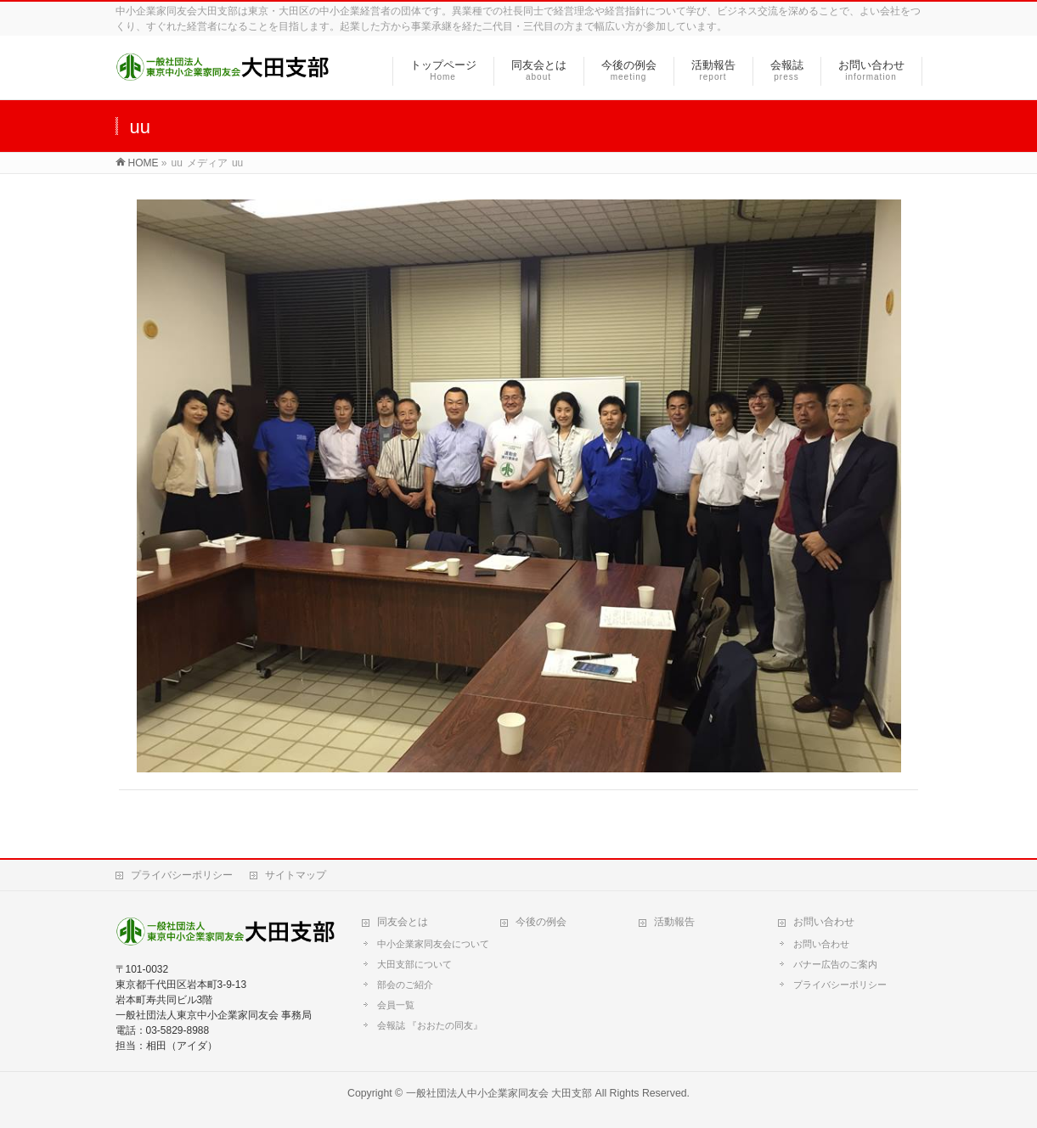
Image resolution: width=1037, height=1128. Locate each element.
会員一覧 (395, 1005)
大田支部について (414, 964)
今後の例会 (541, 922)
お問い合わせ (823, 922)
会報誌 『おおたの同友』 (429, 1025)
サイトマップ (295, 875)
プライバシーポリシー (182, 875)
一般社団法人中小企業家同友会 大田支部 (499, 1093)
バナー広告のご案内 (835, 964)
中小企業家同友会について (433, 944)
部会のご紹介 (405, 984)
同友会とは (402, 922)
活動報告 (674, 922)
